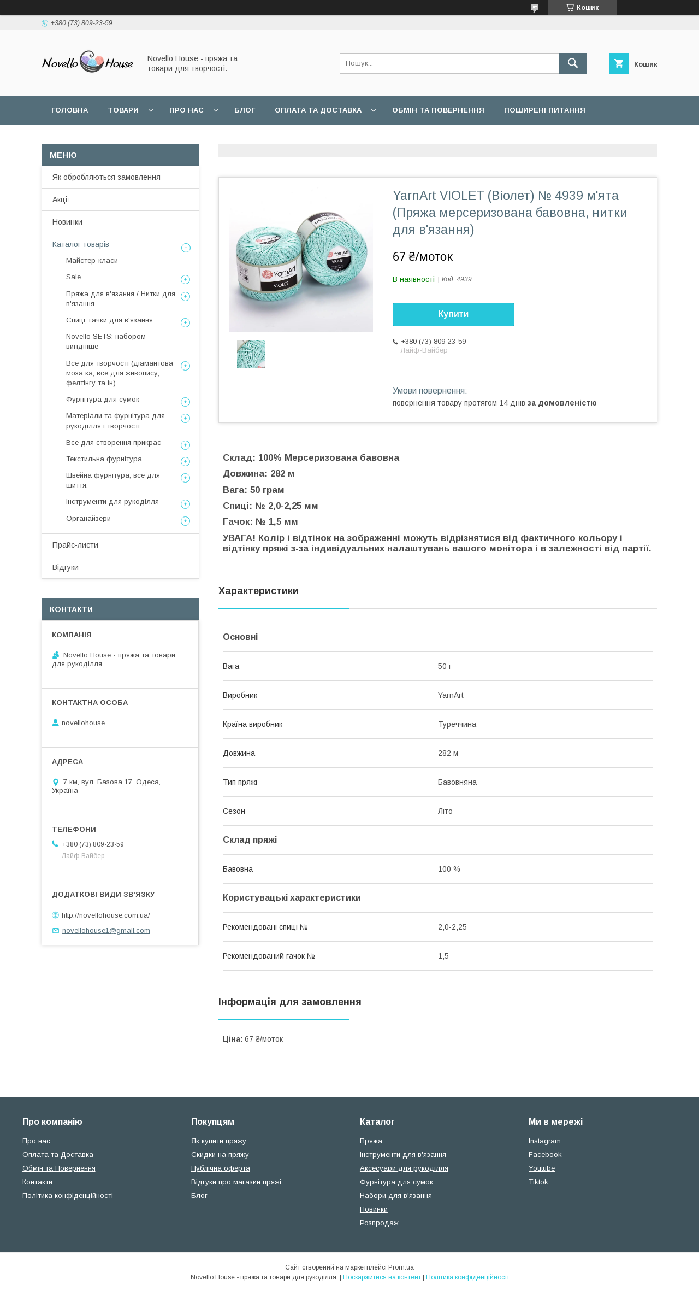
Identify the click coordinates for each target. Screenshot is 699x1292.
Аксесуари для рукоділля (404, 1168)
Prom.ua (401, 1267)
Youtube (542, 1168)
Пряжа (371, 1141)
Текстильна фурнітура (104, 459)
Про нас (186, 110)
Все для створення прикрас (113, 442)
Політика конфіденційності (67, 1195)
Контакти (37, 1182)
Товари (123, 110)
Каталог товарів (80, 244)
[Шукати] (573, 63)
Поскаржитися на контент (382, 1277)
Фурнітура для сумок (102, 399)
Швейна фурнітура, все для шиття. (113, 480)
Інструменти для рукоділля (112, 501)
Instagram (545, 1141)
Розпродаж (379, 1223)
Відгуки (65, 567)
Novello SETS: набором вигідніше (106, 341)
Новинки (67, 222)
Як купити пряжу (218, 1141)
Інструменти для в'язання (403, 1154)
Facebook (545, 1154)
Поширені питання (544, 110)
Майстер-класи (92, 260)
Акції (60, 199)
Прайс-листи (75, 545)
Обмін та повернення (438, 110)
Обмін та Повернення (59, 1168)
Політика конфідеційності (210, 138)
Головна (69, 110)
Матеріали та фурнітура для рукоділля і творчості (115, 421)
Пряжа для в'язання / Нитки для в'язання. (120, 299)
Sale (73, 277)
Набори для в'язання (396, 1195)
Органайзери (88, 518)
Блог (244, 110)
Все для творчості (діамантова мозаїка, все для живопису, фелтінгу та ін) (119, 373)
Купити (454, 314)
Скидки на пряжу (220, 1154)
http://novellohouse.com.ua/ (106, 915)
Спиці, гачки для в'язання (109, 320)
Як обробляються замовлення (106, 177)
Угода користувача (92, 138)
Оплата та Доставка (318, 110)
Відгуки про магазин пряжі (236, 1182)
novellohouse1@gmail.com (106, 930)
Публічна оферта (220, 1168)
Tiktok (538, 1182)
